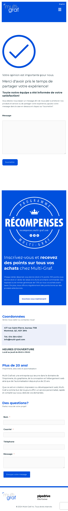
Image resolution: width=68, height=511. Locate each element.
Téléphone (8, 442)
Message (6, 115)
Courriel (8, 429)
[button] (34, 299)
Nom (6, 417)
